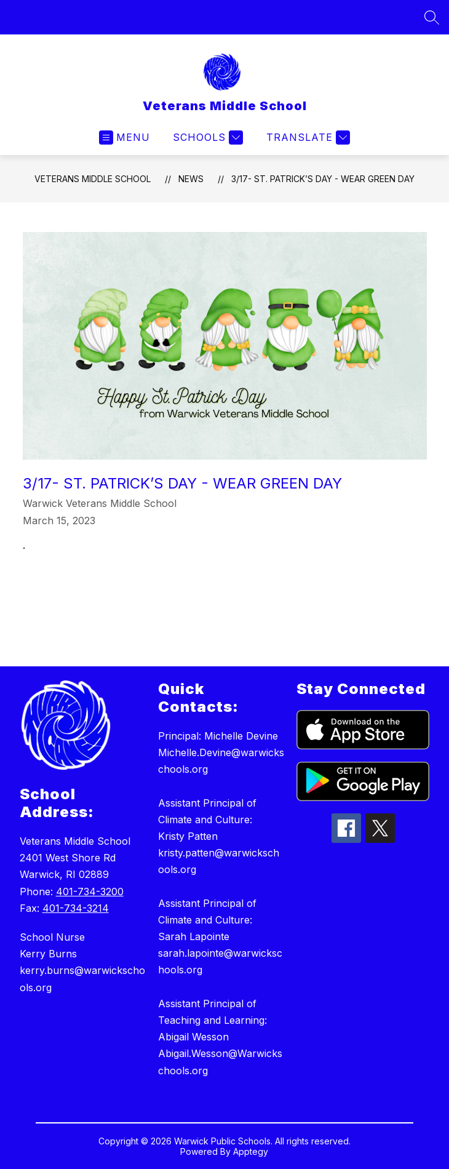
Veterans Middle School (92, 179)
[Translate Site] (306, 137)
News (191, 179)
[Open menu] (124, 137)
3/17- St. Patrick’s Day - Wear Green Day (323, 179)
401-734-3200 (90, 891)
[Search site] (431, 17)
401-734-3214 (75, 908)
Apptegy (250, 1151)
